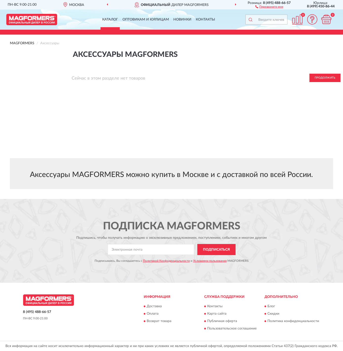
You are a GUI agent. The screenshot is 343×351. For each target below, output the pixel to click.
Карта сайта (216, 314)
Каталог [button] (110, 19)
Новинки (182, 19)
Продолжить (325, 77)
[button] (269, 6)
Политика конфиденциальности (293, 321)
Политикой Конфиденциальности (166, 260)
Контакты (205, 19)
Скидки (273, 314)
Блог (271, 306)
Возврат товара (159, 321)
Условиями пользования (210, 260)
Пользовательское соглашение (232, 328)
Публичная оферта (222, 321)
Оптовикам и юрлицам (145, 19)
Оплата (153, 314)
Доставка (154, 306)
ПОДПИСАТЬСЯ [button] (216, 249)
